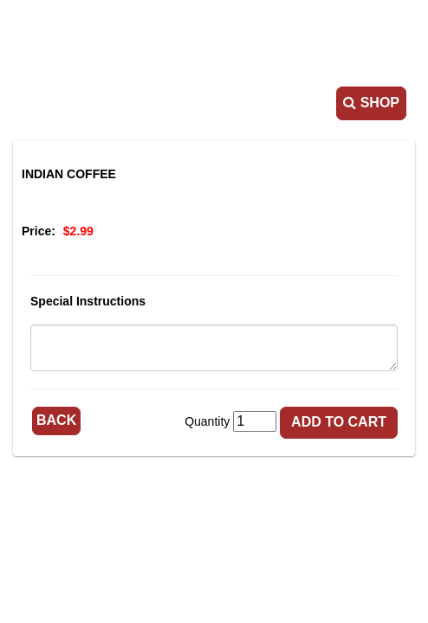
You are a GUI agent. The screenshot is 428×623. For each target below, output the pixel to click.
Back (56, 420)
